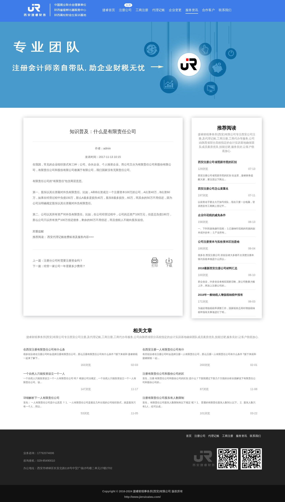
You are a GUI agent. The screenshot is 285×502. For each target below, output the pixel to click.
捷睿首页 (108, 10)
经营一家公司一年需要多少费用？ (64, 266)
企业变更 (175, 10)
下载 (169, 265)
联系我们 (225, 10)
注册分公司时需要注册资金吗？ (63, 260)
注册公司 (125, 9)
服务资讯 (191, 10)
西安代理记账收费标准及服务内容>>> (70, 237)
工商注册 (142, 10)
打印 (155, 265)
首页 (189, 435)
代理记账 (158, 10)
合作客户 (208, 10)
